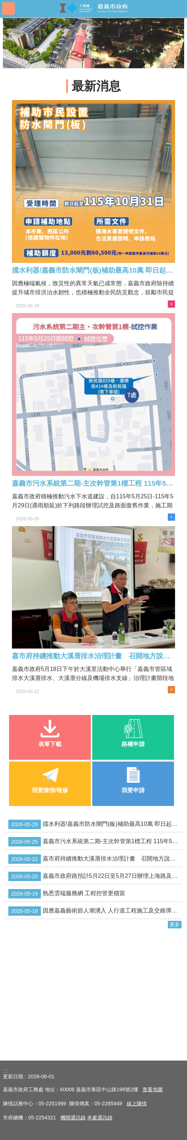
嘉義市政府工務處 (94, 8)
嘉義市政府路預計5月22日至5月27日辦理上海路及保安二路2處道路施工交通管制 (95, 876)
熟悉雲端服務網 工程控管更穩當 (66, 893)
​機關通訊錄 (73, 1118)
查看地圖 (153, 1089)
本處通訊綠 (99, 1118)
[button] (93, 43)
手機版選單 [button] (8, 8)
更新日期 (13, 1076)
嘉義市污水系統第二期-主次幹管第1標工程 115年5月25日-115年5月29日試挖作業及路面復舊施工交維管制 (95, 841)
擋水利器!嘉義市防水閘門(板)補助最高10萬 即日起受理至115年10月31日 (95, 824)
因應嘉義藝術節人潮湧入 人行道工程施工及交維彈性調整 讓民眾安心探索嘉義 (95, 911)
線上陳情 (137, 1103)
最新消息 (96, 86)
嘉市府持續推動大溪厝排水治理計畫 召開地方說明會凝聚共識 (95, 859)
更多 (175, 924)
